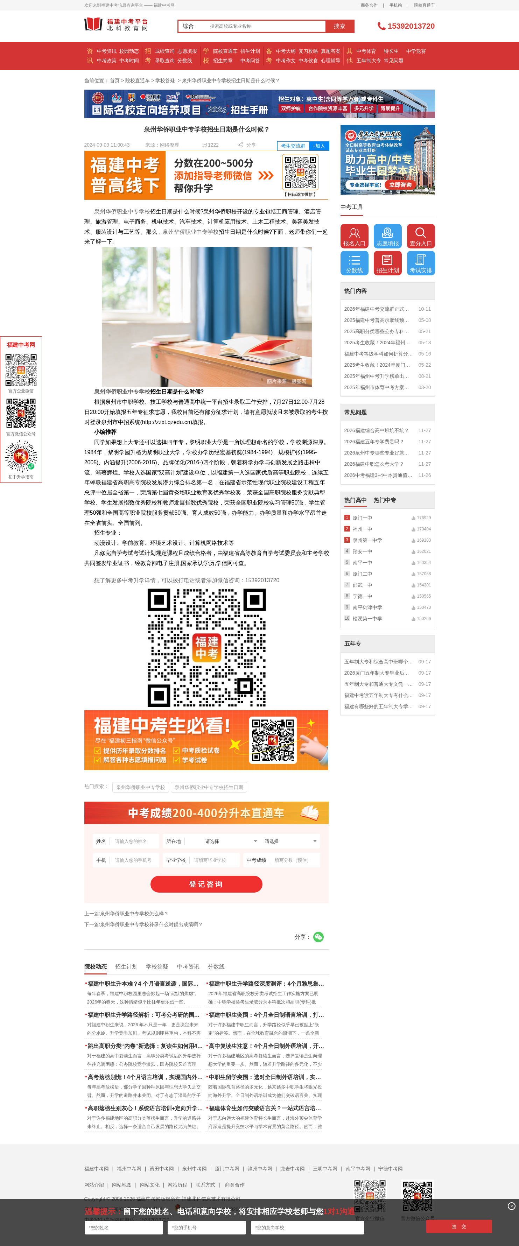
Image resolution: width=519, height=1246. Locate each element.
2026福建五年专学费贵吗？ (374, 441)
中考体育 (366, 51)
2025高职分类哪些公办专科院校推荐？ (379, 331)
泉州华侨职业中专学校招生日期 (209, 787)
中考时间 (129, 60)
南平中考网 (358, 1168)
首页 (115, 80)
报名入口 (354, 236)
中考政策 (107, 60)
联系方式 (205, 1185)
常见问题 (394, 60)
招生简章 (223, 60)
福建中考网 (96, 1168)
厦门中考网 (227, 1168)
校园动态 (129, 51)
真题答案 (331, 51)
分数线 (184, 60)
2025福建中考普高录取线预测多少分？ (379, 320)
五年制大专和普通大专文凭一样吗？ (379, 684)
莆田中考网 (161, 1168)
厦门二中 (362, 574)
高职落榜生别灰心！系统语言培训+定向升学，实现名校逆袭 (146, 1108)
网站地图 (122, 1185)
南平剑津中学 (367, 607)
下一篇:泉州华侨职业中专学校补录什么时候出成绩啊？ (143, 924)
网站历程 (177, 1185)
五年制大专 (369, 60)
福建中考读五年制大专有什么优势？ (379, 695)
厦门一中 (362, 518)
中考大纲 (286, 51)
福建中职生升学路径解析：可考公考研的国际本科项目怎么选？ (146, 1015)
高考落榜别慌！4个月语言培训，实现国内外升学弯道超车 (146, 1077)
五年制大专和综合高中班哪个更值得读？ (379, 661)
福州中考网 (129, 1168)
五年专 (352, 644)
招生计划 (250, 51)
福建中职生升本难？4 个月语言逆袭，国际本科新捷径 (146, 984)
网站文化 (150, 1185)
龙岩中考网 (292, 1168)
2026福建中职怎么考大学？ (374, 464)
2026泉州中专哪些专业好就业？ (379, 453)
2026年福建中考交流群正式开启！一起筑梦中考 (379, 309)
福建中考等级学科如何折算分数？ (379, 354)
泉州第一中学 (367, 540)
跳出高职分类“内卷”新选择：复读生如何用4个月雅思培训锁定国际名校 (146, 1046)
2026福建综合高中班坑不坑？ (376, 430)
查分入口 (421, 236)
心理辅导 (331, 60)
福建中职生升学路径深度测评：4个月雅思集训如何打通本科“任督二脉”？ (267, 984)
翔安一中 (362, 551)
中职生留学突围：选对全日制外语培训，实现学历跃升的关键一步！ (267, 1077)
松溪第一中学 (367, 618)
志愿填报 (187, 51)
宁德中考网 (390, 1168)
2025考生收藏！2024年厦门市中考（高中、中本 (379, 365)
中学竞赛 (416, 51)
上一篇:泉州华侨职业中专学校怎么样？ (126, 913)
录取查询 (165, 60)
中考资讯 (107, 51)
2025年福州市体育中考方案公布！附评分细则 (379, 387)
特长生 (391, 51)
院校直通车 (424, 5)
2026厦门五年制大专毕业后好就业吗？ (379, 673)
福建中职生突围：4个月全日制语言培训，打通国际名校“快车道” (267, 1015)
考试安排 (421, 263)
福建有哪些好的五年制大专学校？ (379, 706)
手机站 (396, 5)
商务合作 (369, 5)
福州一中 (362, 529)
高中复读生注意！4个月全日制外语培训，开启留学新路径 (267, 1046)
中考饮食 (308, 60)
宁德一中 (362, 596)
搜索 (339, 26)
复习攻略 (308, 51)
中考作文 (286, 60)
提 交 (459, 1226)
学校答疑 (165, 80)
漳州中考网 (260, 1168)
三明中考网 (325, 1168)
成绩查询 (165, 51)
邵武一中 (362, 585)
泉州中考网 (194, 1168)
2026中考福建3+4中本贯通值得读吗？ (379, 475)
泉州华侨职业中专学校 (122, 211)
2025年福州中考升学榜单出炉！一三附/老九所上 (379, 376)
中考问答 (250, 60)
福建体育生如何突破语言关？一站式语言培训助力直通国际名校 (267, 1108)
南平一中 (362, 562)
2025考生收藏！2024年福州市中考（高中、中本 (379, 342)
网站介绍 (94, 1185)
